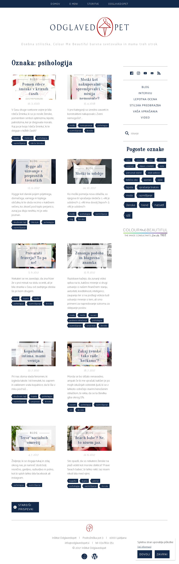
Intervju (145, 92)
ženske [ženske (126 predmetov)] (130, 205)
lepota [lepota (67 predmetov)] (129, 187)
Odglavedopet (118, 3)
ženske (90, 130)
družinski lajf (20, 222)
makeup (28, 138)
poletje (95, 481)
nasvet (93, 315)
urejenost (91, 325)
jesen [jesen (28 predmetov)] (151, 160)
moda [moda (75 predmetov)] (129, 195)
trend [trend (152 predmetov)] (144, 205)
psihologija (42, 138)
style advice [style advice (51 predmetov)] (154, 172)
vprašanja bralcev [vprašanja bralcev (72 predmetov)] (149, 187)
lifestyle (35, 222)
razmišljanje (20, 143)
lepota (17, 138)
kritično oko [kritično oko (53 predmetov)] (132, 180)
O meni (73, 3)
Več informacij (144, 547)
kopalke (73, 481)
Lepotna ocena (145, 99)
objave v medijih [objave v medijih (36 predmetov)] (147, 166)
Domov (55, 3)
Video (145, 117)
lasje (16, 298)
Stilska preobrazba (145, 105)
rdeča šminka (37, 143)
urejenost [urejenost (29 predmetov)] (130, 166)
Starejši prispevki (25, 507)
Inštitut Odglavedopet (94, 547)
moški (72, 125)
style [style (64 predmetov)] (160, 179)
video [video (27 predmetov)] (128, 160)
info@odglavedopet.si (77, 542)
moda (72, 315)
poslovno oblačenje (78, 320)
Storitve (93, 3)
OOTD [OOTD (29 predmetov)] (161, 160)
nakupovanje (86, 125)
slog (71, 219)
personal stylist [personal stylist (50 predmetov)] (134, 172)
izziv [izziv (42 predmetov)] (162, 166)
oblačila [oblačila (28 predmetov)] (140, 160)
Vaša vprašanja (145, 111)
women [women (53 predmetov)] (147, 180)
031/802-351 (106, 542)
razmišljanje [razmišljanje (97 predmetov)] (145, 195)
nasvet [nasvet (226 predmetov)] (159, 204)
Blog (145, 86)
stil (70, 410)
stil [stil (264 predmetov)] (128, 215)
